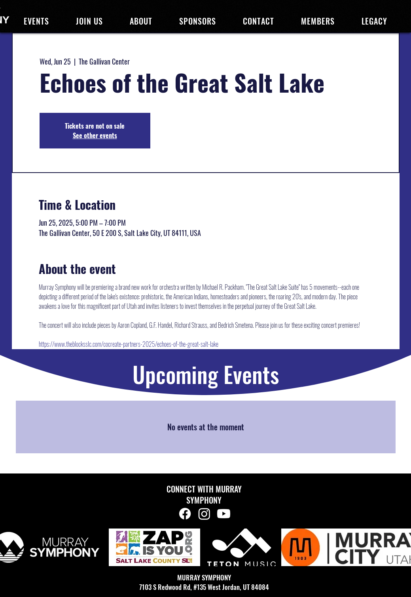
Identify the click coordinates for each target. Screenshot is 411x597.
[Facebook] (185, 513)
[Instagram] (204, 513)
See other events (95, 135)
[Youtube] (223, 513)
